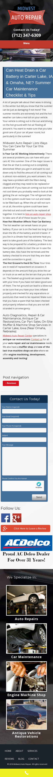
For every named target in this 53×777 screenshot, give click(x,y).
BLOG (21, 758)
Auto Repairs (26, 618)
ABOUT (19, 750)
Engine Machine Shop (26, 695)
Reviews (11, 383)
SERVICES (32, 750)
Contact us (36, 339)
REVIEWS (9, 758)
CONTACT (33, 758)
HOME (8, 750)
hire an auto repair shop (38, 214)
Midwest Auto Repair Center (17, 335)
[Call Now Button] (26, 773)
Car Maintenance (26, 656)
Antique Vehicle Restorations (26, 735)
